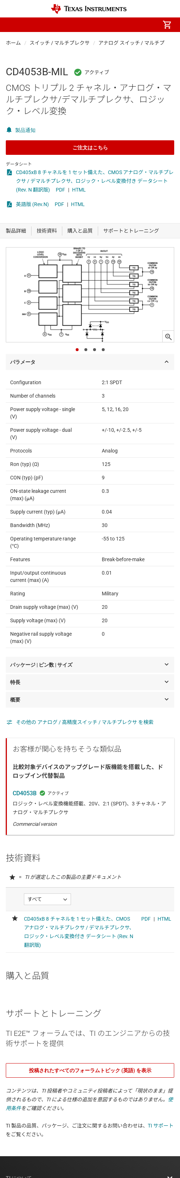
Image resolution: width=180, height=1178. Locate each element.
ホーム (13, 43)
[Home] (89, 9)
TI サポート (160, 1126)
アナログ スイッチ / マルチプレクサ (139, 43)
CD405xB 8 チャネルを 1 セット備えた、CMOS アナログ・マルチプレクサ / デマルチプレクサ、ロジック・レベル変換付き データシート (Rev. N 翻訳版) (95, 181)
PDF (60, 190)
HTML (79, 190)
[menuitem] (106, 24)
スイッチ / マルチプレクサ (60, 43)
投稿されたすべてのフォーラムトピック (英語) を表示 (90, 1070)
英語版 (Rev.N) (32, 204)
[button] (13, 24)
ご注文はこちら (90, 147)
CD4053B (25, 793)
